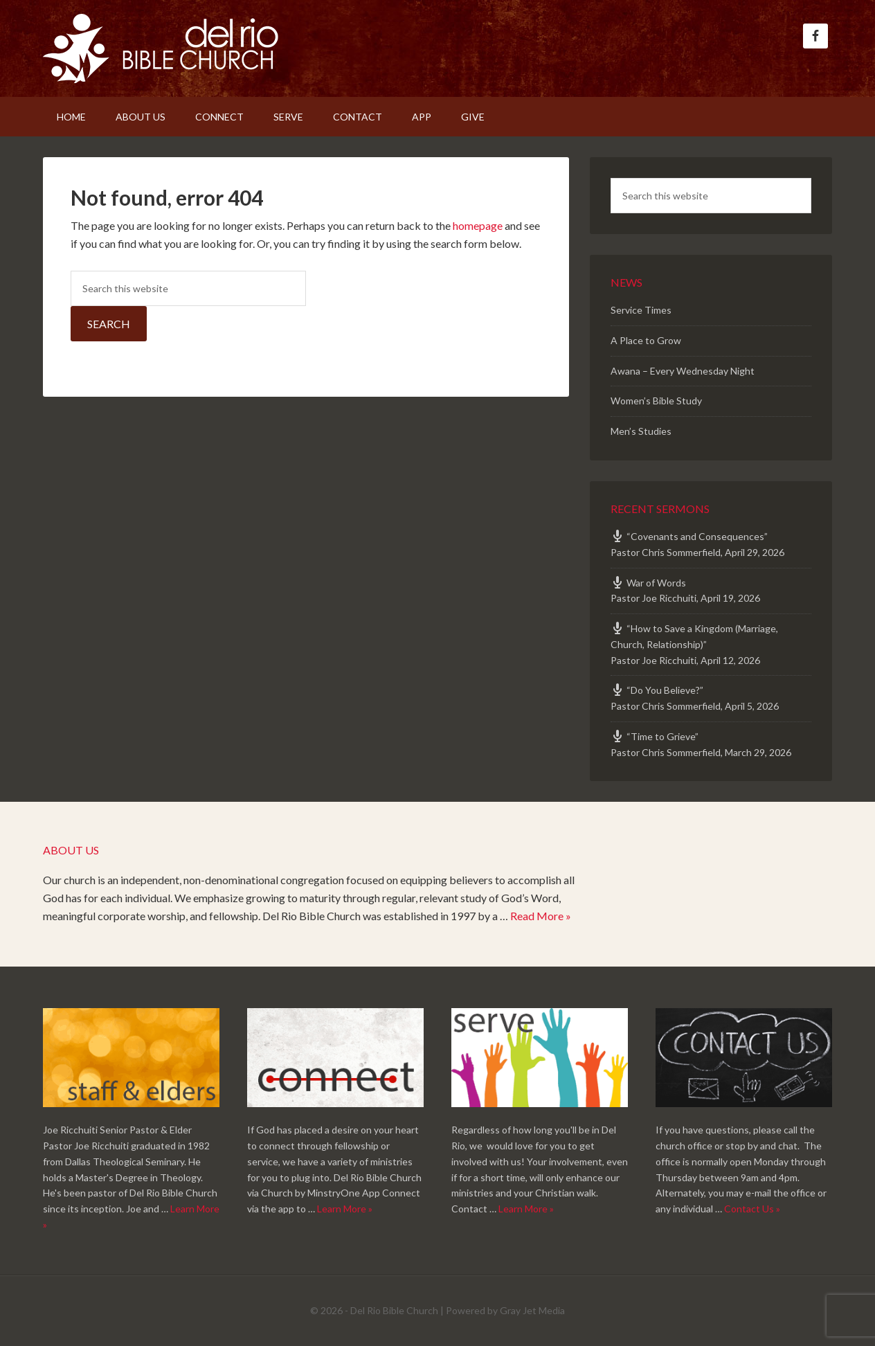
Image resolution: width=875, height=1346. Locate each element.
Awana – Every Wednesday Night (683, 371)
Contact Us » (752, 1208)
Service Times (641, 310)
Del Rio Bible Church (160, 48)
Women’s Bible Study (656, 400)
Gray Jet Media (532, 1310)
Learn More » (344, 1208)
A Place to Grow (646, 340)
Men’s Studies (641, 431)
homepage (478, 225)
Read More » (540, 915)
